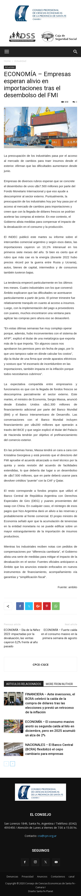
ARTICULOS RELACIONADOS (23, 684)
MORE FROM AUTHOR (59, 684)
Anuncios (42, 876)
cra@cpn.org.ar (47, 836)
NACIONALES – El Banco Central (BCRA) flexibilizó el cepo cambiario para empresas (49, 749)
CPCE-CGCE (41, 664)
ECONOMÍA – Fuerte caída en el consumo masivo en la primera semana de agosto (59, 634)
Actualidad (20, 61)
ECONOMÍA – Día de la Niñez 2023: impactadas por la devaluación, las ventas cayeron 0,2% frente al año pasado (22, 638)
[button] (75, 51)
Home (7, 61)
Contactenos (58, 876)
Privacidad (27, 876)
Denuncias (12, 876)
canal (71, 876)
